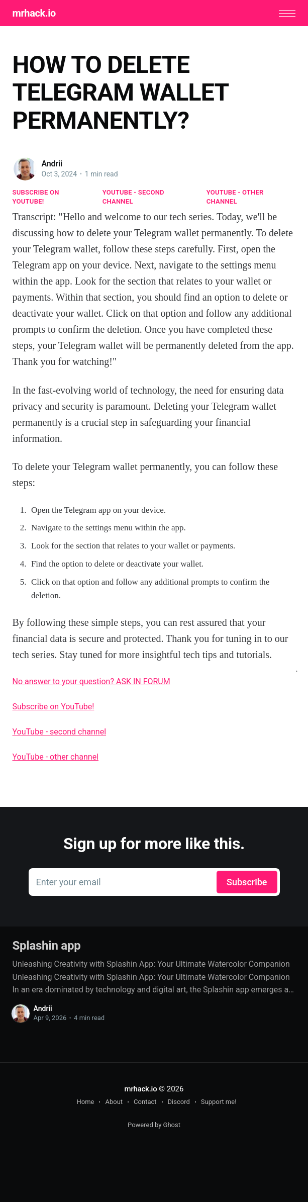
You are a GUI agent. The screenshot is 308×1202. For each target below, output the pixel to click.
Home (85, 1101)
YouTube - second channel (133, 197)
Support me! (219, 1101)
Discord (179, 1101)
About (114, 1101)
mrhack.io (34, 13)
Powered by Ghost (154, 1125)
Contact (145, 1101)
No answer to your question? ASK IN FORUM (91, 681)
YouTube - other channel (235, 197)
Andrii (52, 163)
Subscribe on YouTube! (36, 197)
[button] (287, 13)
